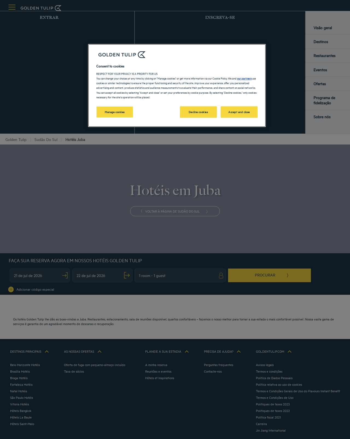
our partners (244, 78)
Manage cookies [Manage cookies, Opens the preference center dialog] (115, 112)
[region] (177, 85)
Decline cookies (198, 112)
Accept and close (239, 112)
